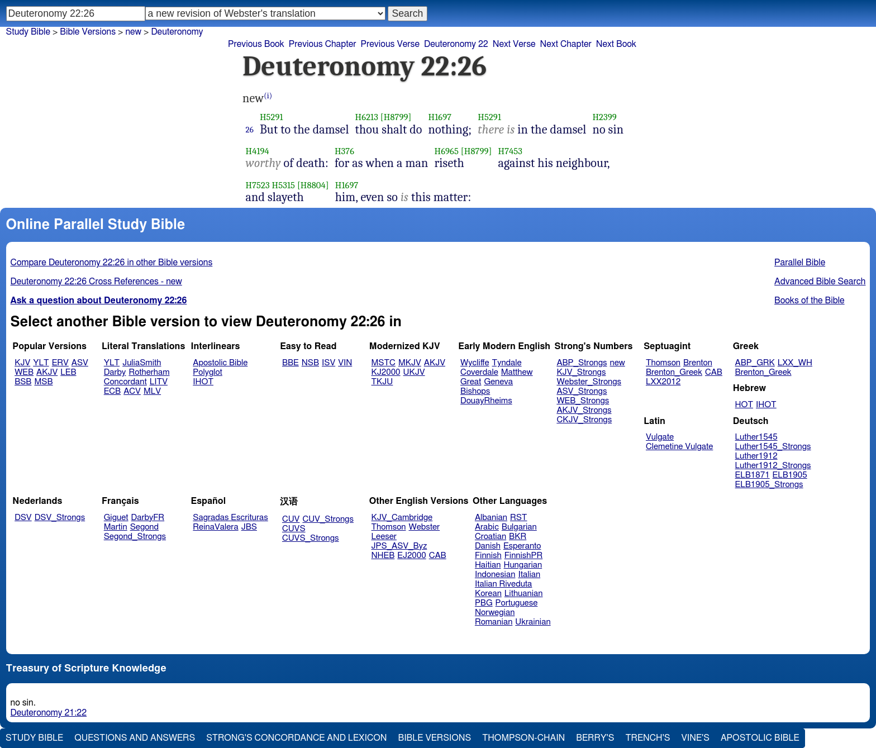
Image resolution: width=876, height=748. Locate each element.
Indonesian (495, 574)
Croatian (490, 536)
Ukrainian (532, 622)
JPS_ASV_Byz (399, 546)
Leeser (384, 536)
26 (250, 130)
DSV (23, 517)
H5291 (271, 117)
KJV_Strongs (581, 372)
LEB (68, 372)
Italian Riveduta (503, 584)
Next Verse (514, 44)
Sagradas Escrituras (230, 517)
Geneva (498, 382)
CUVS (294, 529)
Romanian (493, 622)
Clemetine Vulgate (679, 446)
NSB (310, 363)
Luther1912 (756, 456)
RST (518, 517)
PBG (484, 603)
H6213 (366, 117)
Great (470, 382)
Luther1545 (756, 437)
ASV (80, 363)
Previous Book (256, 44)
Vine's (696, 737)
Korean (488, 593)
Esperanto (522, 546)
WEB (24, 372)
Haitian (488, 565)
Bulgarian (519, 527)
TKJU (382, 382)
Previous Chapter (322, 44)
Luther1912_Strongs (773, 465)
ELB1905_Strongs (769, 484)
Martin (115, 527)
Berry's (595, 737)
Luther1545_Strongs (773, 446)
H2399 (604, 117)
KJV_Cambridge (402, 517)
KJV (22, 363)
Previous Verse (390, 44)
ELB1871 (752, 475)
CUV (291, 519)
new (617, 363)
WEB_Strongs (582, 401)
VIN (345, 363)
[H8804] (313, 185)
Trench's (647, 737)
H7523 (258, 185)
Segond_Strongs (135, 536)
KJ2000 (386, 372)
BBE (290, 363)
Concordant (125, 382)
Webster (424, 527)
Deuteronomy (177, 31)
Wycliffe (474, 363)
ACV (132, 391)
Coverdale (479, 372)
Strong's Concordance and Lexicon (296, 737)
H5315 (284, 185)
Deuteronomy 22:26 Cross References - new (96, 281)
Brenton (697, 363)
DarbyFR (148, 517)
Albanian (491, 517)
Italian (529, 574)
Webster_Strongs (588, 382)
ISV (328, 363)
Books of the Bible (809, 300)
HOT (744, 405)
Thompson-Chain (523, 737)
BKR (517, 536)
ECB (112, 391)
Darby (115, 372)
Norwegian (495, 612)
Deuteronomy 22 (456, 44)
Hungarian (523, 565)
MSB (43, 382)
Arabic (487, 527)
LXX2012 (663, 382)
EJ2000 (411, 555)
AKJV (47, 372)
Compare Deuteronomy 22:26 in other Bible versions (112, 262)
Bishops (475, 391)
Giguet (116, 517)
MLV (152, 391)
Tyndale (507, 363)
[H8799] (396, 117)
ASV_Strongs (581, 391)
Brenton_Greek (674, 372)
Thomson (663, 363)
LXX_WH (795, 363)
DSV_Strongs (60, 517)
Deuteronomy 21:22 (49, 712)
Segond (144, 527)
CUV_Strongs (327, 519)
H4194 (257, 151)
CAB (713, 372)
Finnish (488, 555)
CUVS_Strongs (310, 538)
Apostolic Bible (760, 737)
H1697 (440, 117)
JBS (249, 527)
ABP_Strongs (581, 363)
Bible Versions (88, 31)
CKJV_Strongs (584, 420)
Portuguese (517, 603)
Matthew (517, 372)
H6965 (446, 151)
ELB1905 (790, 475)
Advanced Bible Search (819, 281)
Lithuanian (523, 593)
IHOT (203, 382)
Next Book (616, 44)
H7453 (510, 151)
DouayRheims (486, 401)
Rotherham (148, 372)
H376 (344, 151)
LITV (159, 382)
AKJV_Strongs (583, 410)
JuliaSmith (141, 363)
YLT (41, 363)
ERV (60, 363)
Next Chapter (566, 44)
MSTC (384, 363)
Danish (488, 546)
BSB (23, 382)
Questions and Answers (134, 737)
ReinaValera (215, 527)
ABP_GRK (755, 363)
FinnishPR (523, 555)
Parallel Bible (799, 262)
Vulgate (660, 437)
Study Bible (28, 31)
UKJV (414, 372)
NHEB (383, 555)
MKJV (409, 363)
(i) (268, 96)
